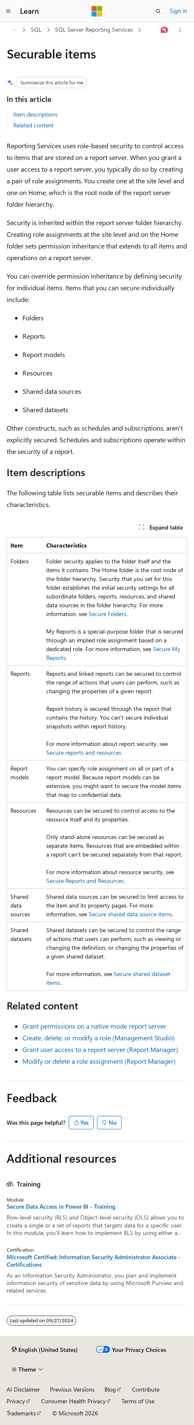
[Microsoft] (97, 11)
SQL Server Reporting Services (94, 29)
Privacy (16, 1401)
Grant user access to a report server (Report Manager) (100, 1049)
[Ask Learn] (165, 30)
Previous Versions (72, 1389)
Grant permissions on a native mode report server (94, 1026)
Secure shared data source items (130, 914)
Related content (33, 125)
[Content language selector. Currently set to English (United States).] (45, 1350)
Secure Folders (107, 614)
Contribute (145, 1389)
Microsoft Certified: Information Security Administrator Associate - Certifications (94, 1260)
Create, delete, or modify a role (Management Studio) (98, 1037)
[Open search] (158, 11)
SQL (36, 29)
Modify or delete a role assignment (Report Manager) (99, 1061)
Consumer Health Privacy (73, 1401)
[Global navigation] (8, 11)
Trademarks (21, 1413)
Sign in (178, 11)
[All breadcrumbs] (14, 30)
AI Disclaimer (23, 1389)
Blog (110, 1389)
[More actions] (180, 30)
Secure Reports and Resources (85, 881)
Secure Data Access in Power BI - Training (61, 1206)
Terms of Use (138, 1401)
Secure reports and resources (83, 752)
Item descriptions (35, 114)
